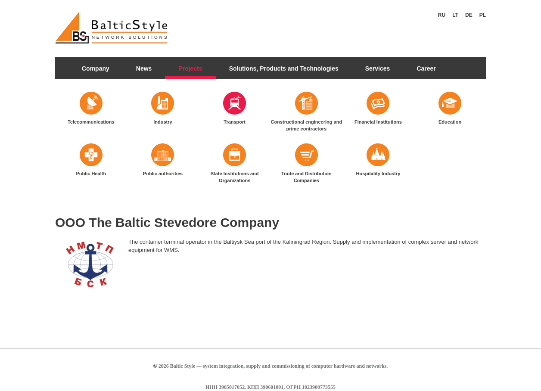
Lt (455, 15)
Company (95, 68)
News (144, 68)
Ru (441, 15)
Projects (190, 68)
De (469, 15)
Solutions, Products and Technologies (284, 68)
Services (377, 68)
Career (426, 68)
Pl (482, 15)
